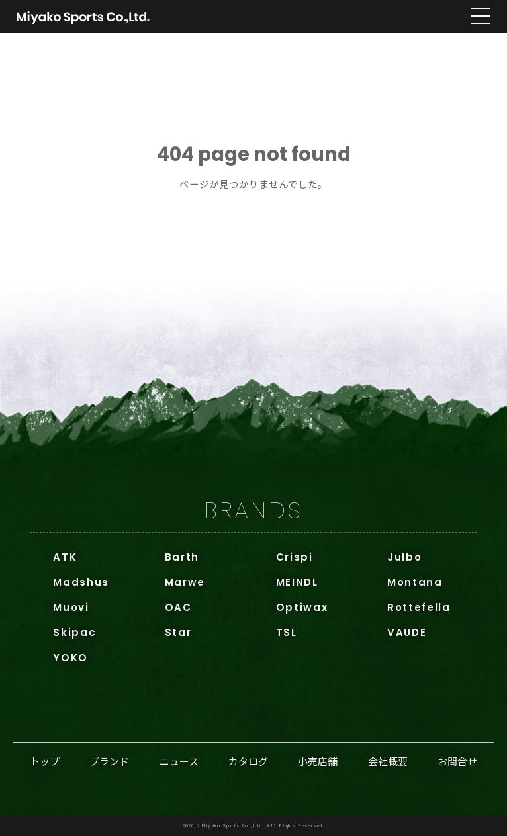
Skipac (74, 632)
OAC (178, 607)
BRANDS (253, 510)
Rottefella (419, 607)
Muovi (71, 607)
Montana (415, 582)
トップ (45, 761)
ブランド (109, 761)
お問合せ (457, 761)
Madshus (81, 582)
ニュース (179, 761)
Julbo (404, 557)
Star (178, 632)
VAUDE (406, 632)
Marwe (185, 582)
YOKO (70, 658)
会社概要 (388, 761)
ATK (65, 557)
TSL (286, 632)
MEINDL (297, 582)
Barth (182, 557)
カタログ (248, 761)
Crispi (294, 557)
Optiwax (302, 607)
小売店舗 (318, 761)
